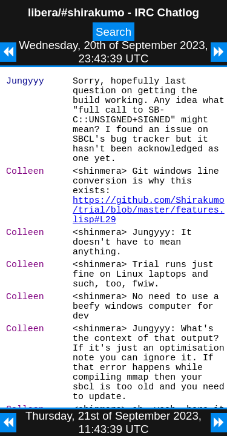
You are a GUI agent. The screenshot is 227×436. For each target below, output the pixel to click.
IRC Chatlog (166, 12)
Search (113, 31)
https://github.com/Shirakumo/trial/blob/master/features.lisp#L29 (149, 243)
